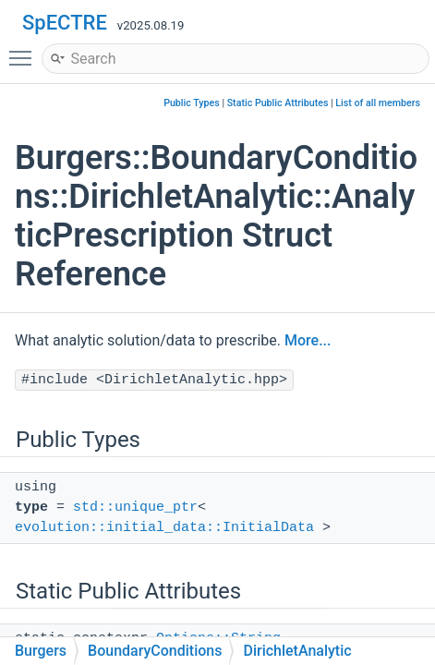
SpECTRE (64, 22)
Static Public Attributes (278, 103)
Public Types (191, 103)
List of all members (377, 103)
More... (307, 340)
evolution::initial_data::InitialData (164, 528)
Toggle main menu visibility (25, 50)
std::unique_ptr (135, 507)
